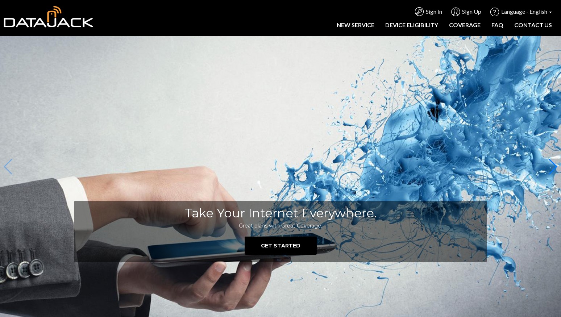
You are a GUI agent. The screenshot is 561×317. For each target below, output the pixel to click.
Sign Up (471, 11)
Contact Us (533, 24)
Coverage (465, 24)
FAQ (497, 24)
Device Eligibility (411, 24)
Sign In (434, 11)
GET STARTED (280, 245)
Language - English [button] (526, 11)
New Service (355, 24)
